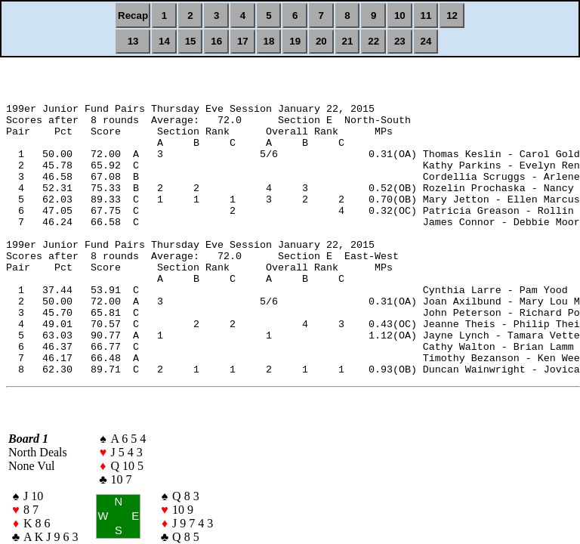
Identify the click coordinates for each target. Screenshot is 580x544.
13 (133, 41)
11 (426, 15)
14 (164, 41)
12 (452, 15)
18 (269, 41)
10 (400, 15)
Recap (133, 15)
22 (373, 41)
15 (190, 41)
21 (347, 41)
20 (321, 41)
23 (400, 41)
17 (242, 41)
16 (216, 41)
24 (426, 41)
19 (295, 41)
